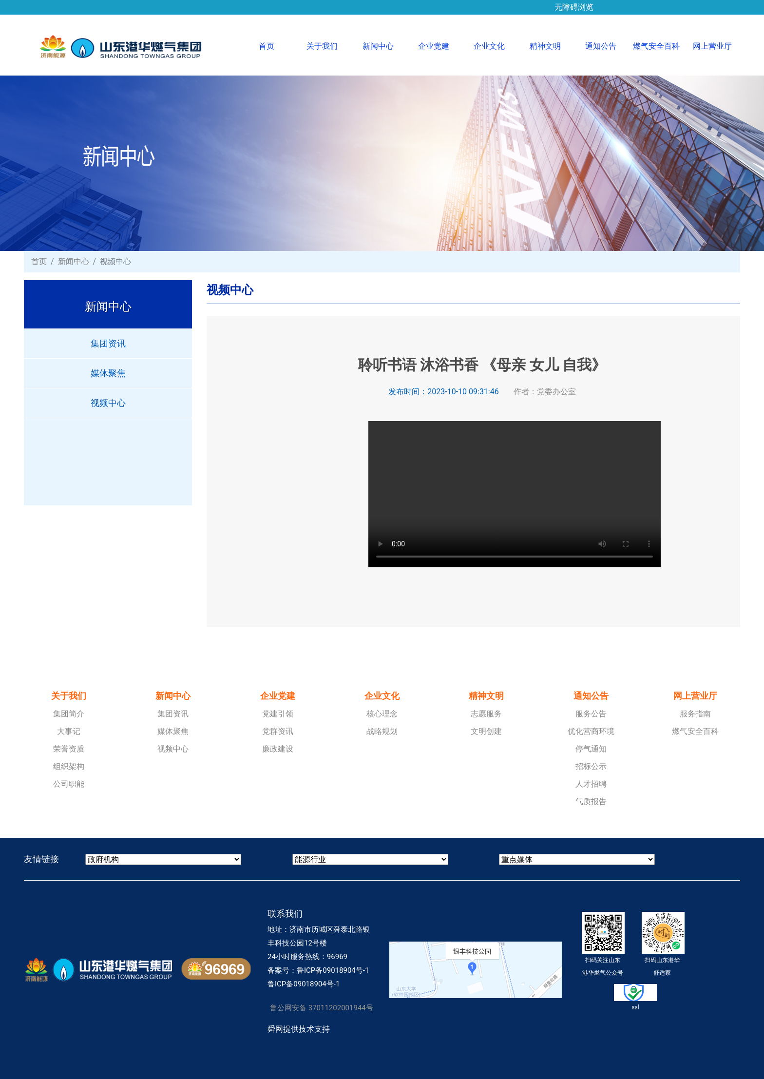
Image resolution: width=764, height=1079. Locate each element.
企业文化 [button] (489, 46)
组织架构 (68, 766)
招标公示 (591, 766)
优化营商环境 (591, 731)
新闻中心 (73, 261)
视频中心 (108, 403)
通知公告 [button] (600, 46)
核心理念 (382, 713)
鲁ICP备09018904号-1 (333, 970)
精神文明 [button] (545, 46)
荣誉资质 (68, 748)
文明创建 (486, 731)
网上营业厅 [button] (712, 46)
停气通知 (591, 748)
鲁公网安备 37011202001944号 (321, 1007)
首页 (276, 45)
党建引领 (277, 713)
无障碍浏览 (573, 3)
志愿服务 (486, 713)
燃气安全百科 (695, 731)
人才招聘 (591, 784)
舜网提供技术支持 (298, 1029)
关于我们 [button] (322, 46)
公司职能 (68, 784)
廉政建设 (277, 748)
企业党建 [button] (433, 46)
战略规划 (382, 731)
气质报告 (591, 801)
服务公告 (591, 713)
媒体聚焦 (108, 373)
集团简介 (68, 713)
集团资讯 (108, 343)
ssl (635, 997)
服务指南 (695, 713)
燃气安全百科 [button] (656, 46)
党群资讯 (277, 731)
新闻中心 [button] (378, 46)
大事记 (68, 731)
